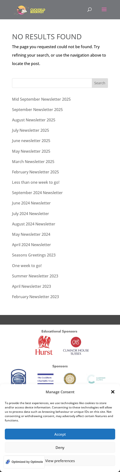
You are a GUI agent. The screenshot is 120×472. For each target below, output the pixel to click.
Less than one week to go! (35, 182)
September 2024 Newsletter (37, 192)
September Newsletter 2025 (37, 109)
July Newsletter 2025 (30, 130)
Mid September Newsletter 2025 (41, 99)
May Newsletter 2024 (31, 234)
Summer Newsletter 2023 (35, 276)
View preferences (60, 460)
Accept (60, 434)
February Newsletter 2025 (35, 172)
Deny (60, 447)
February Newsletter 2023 (35, 296)
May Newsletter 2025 (31, 151)
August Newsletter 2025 (33, 120)
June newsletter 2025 (31, 140)
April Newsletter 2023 (31, 286)
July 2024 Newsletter (30, 213)
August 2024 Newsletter (33, 224)
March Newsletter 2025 (33, 161)
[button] (112, 391)
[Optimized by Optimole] (24, 462)
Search (99, 83)
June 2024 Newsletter (31, 203)
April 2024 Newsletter (31, 244)
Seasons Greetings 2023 (34, 255)
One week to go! (27, 265)
